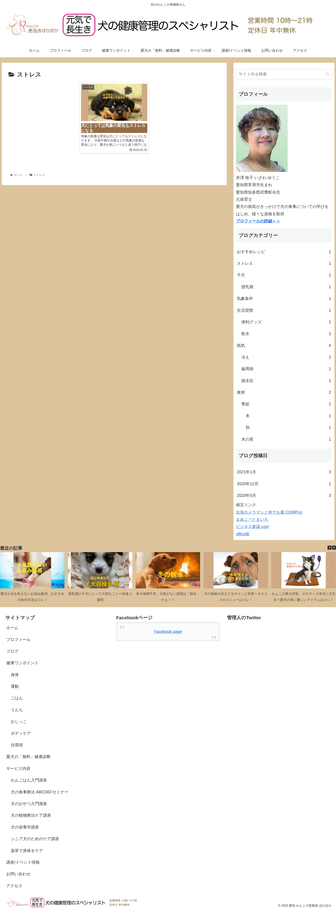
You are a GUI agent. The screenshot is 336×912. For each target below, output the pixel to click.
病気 (284, 345)
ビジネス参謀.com (252, 526)
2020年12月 (284, 483)
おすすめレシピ (284, 251)
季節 (286, 404)
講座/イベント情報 (23, 862)
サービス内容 (18, 768)
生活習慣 (284, 310)
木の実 (286, 439)
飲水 (286, 333)
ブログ (12, 651)
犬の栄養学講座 (25, 827)
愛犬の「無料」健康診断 (28, 756)
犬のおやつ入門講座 (29, 803)
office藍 (243, 534)
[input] (284, 74)
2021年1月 (284, 472)
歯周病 (286, 368)
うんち (17, 710)
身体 (15, 675)
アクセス (14, 886)
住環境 (17, 745)
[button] (327, 74)
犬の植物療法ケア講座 (31, 815)
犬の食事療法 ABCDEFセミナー (39, 792)
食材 (284, 392)
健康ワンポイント (22, 663)
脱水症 (286, 380)
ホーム (12, 628)
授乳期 (286, 286)
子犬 (284, 275)
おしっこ (19, 721)
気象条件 (284, 298)
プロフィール (18, 639)
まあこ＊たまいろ (252, 519)
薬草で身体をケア (27, 850)
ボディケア (21, 733)
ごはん (17, 698)
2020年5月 (284, 495)
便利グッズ (286, 322)
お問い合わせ (18, 874)
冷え (286, 357)
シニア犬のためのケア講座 (35, 839)
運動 (15, 686)
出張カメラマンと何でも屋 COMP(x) (269, 512)
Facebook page (168, 631)
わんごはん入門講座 (29, 780)
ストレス (284, 263)
